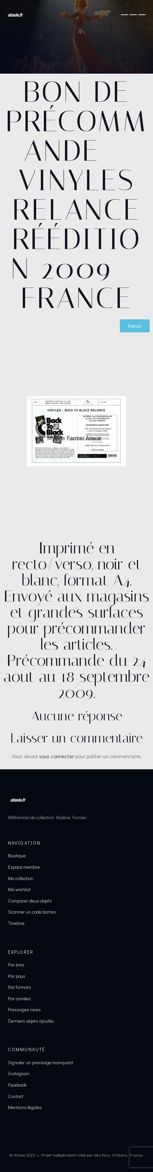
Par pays (16, 976)
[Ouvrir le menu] (133, 14)
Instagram (18, 1073)
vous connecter (56, 756)
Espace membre (24, 867)
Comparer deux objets (30, 900)
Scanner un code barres (32, 912)
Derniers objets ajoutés (31, 1021)
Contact (15, 1096)
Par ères (16, 964)
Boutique (17, 855)
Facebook (17, 1085)
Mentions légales (25, 1107)
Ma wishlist (19, 889)
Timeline (16, 923)
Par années (19, 998)
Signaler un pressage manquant (40, 1062)
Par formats (19, 987)
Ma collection (20, 878)
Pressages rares (24, 1009)
